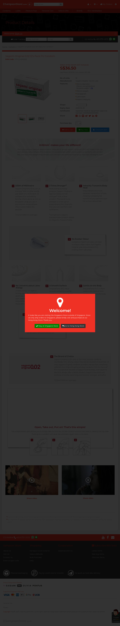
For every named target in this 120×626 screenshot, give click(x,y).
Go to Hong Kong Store (73, 326)
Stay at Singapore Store (47, 326)
